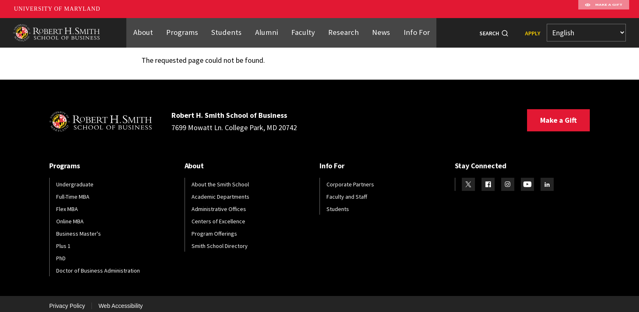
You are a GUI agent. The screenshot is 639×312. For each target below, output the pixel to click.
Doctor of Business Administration (98, 265)
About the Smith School (220, 179)
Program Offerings (214, 228)
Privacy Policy (67, 301)
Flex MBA (67, 204)
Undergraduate (75, 179)
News (375, 30)
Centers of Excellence (218, 216)
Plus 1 (63, 241)
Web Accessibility (120, 301)
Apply (532, 30)
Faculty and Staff (346, 191)
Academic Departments (220, 191)
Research (340, 30)
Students (230, 30)
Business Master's (78, 228)
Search (489, 30)
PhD (61, 253)
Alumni (268, 30)
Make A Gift (604, 9)
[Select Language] (586, 30)
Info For (409, 30)
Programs (188, 30)
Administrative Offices (219, 204)
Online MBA (70, 216)
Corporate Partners (350, 179)
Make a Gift (558, 115)
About (151, 30)
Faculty (302, 30)
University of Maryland (57, 9)
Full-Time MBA (72, 191)
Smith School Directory (220, 241)
